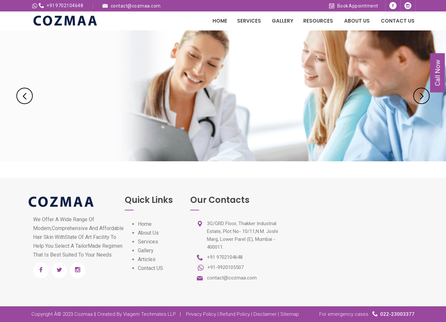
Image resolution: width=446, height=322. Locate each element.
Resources (318, 20)
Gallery (282, 20)
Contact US (150, 268)
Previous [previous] (24, 96)
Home (220, 20)
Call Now (438, 73)
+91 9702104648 (61, 5)
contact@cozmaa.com (136, 6)
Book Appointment (353, 6)
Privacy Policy (201, 314)
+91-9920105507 (225, 267)
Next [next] (421, 96)
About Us (357, 20)
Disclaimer (265, 314)
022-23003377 (397, 314)
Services (249, 20)
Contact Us (398, 20)
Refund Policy (235, 314)
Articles (147, 259)
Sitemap (289, 314)
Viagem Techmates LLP (149, 314)
